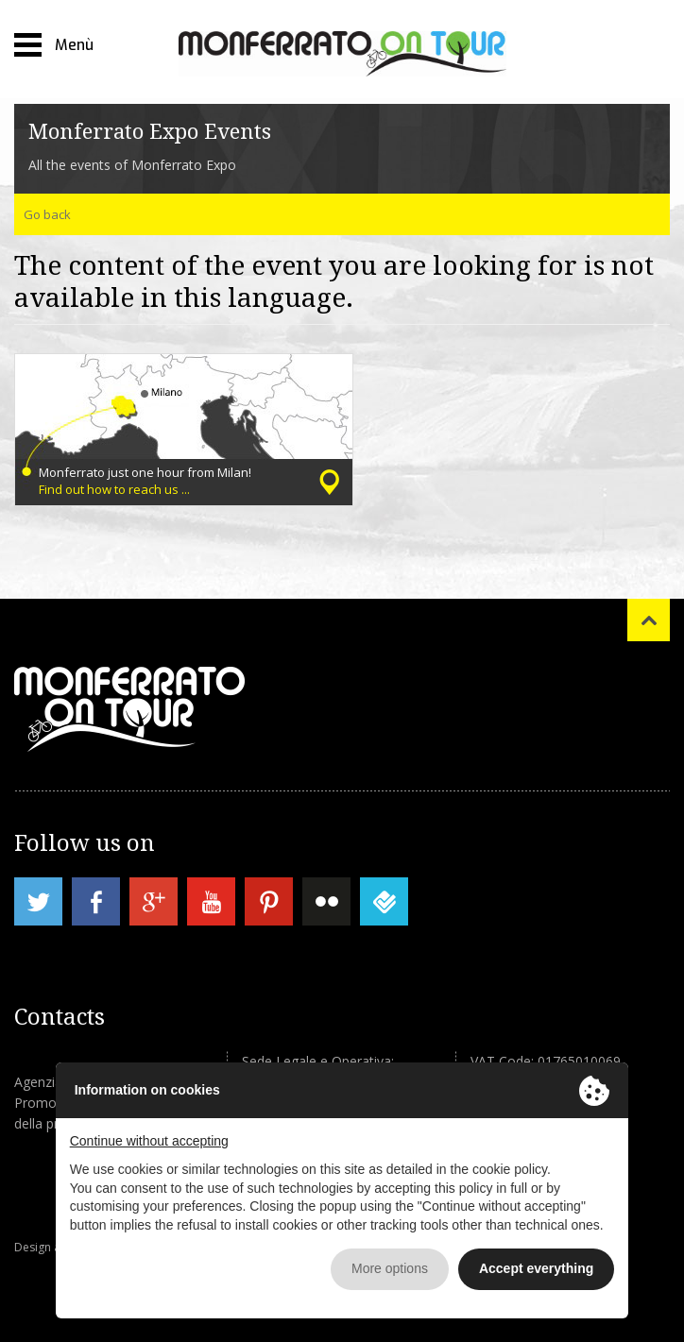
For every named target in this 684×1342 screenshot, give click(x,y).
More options (389, 1268)
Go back (47, 214)
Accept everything (536, 1268)
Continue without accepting (149, 1140)
